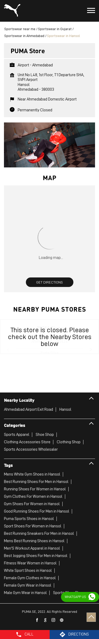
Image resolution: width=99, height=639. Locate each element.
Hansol (65, 409)
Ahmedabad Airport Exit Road (28, 409)
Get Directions (49, 282)
